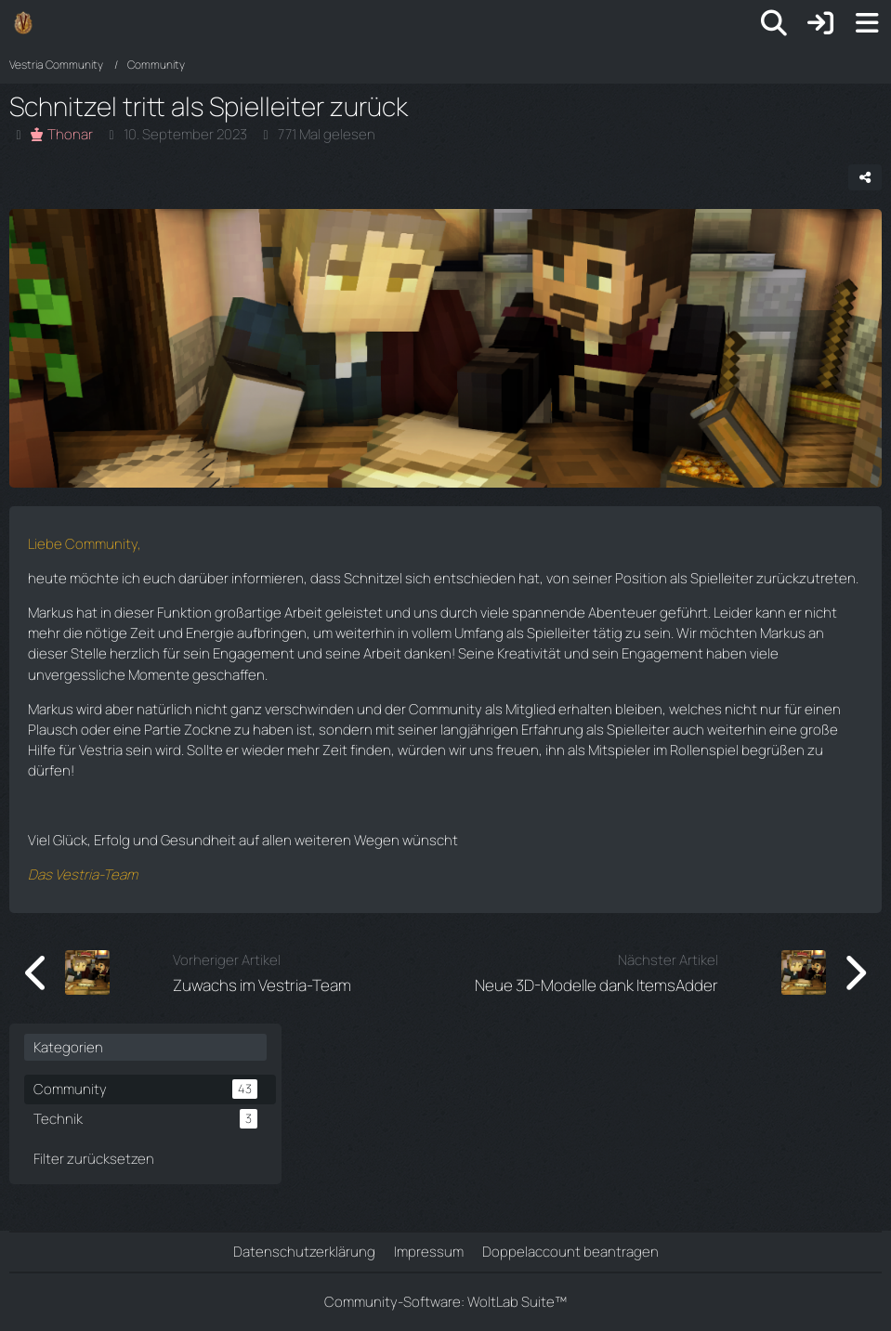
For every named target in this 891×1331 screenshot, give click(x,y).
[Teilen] (865, 177)
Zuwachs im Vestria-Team (262, 985)
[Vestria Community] (23, 22)
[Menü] (866, 23)
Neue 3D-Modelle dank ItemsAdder (596, 985)
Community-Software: (445, 1301)
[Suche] (774, 23)
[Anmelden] (820, 23)
